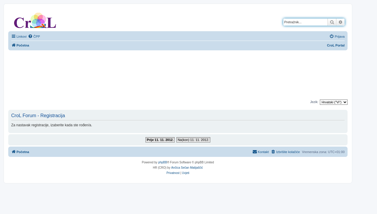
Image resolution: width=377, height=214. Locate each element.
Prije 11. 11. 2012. (160, 140)
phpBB (162, 162)
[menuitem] (34, 36)
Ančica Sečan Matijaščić (187, 167)
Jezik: (314, 102)
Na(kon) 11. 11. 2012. (193, 140)
